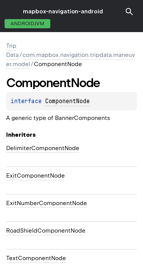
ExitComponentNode (35, 175)
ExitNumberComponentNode (46, 203)
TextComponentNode (36, 258)
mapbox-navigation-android (63, 11)
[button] (129, 11)
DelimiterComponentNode (42, 148)
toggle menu (11, 11)
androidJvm (27, 23)
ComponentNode (67, 101)
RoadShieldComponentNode (45, 230)
